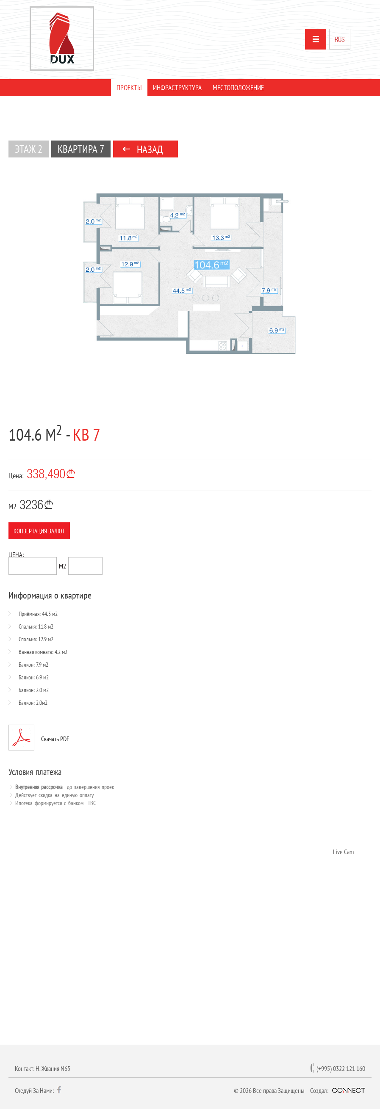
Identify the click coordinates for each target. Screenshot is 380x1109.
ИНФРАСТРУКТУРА (177, 87)
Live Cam (343, 851)
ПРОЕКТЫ (129, 87)
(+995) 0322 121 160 (340, 1068)
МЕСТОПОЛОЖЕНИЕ (238, 87)
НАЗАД (150, 149)
